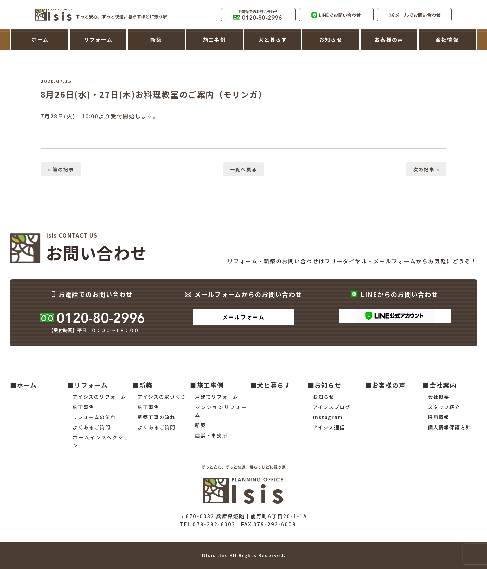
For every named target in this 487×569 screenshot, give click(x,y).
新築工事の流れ (157, 417)
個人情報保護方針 (449, 427)
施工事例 (214, 39)
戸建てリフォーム (216, 396)
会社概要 (438, 396)
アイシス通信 (329, 427)
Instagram (328, 417)
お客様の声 (389, 39)
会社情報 (447, 39)
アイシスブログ (331, 406)
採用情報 (438, 417)
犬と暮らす (272, 39)
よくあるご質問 (92, 427)
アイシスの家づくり (162, 396)
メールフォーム (243, 317)
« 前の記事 (60, 169)
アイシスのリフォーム (99, 396)
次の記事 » (426, 169)
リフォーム (98, 39)
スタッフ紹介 (444, 406)
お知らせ (330, 39)
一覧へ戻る (243, 169)
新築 (156, 39)
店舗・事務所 (211, 435)
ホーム (40, 39)
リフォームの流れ (94, 417)
